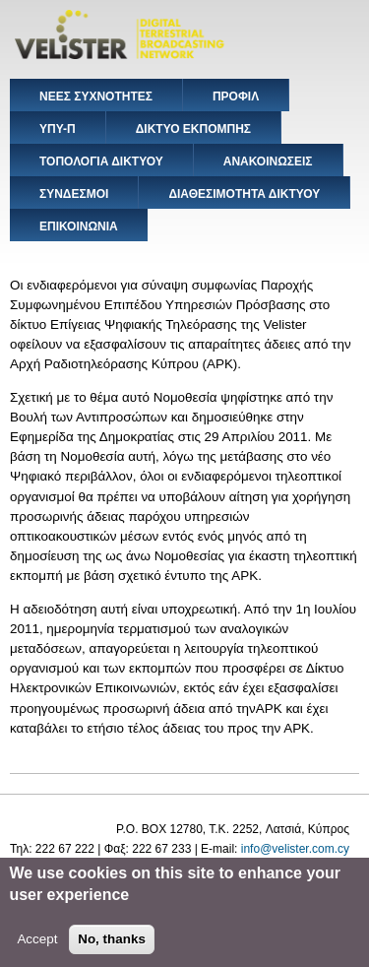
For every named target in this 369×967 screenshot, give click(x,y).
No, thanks (112, 946)
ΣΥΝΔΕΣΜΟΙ (73, 194)
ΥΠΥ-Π (57, 129)
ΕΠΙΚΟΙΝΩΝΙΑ (78, 226)
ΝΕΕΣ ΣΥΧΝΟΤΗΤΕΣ (96, 96)
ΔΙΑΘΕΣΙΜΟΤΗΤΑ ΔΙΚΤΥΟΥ (244, 194)
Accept (37, 946)
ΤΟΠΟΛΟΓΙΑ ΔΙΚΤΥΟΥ (101, 161)
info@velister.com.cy (295, 849)
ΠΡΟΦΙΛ (236, 96)
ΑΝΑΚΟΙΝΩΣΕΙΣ (268, 161)
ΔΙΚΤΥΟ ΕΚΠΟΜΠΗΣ (193, 129)
